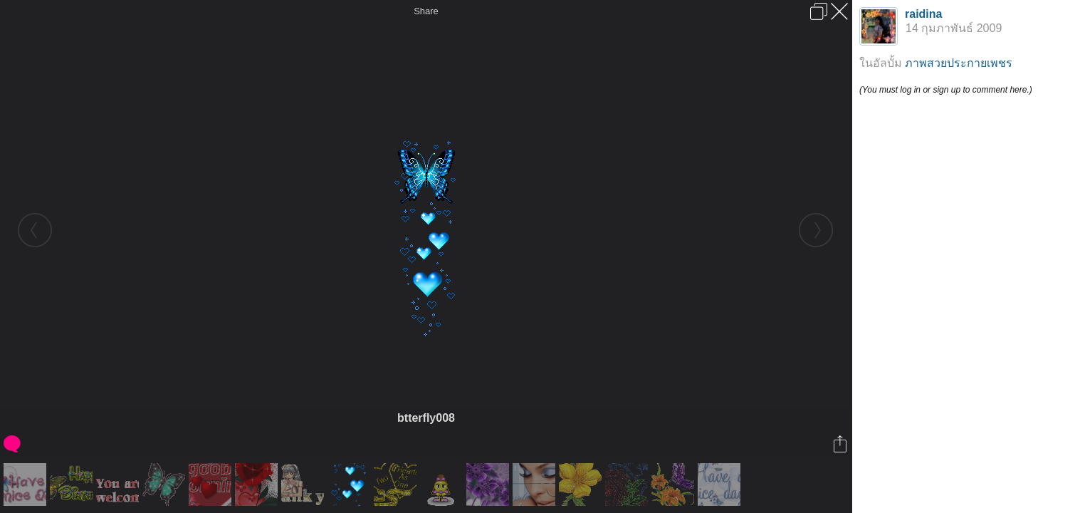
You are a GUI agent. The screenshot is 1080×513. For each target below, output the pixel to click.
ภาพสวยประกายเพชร (958, 63)
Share (426, 11)
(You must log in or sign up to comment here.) (945, 90)
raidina (923, 14)
